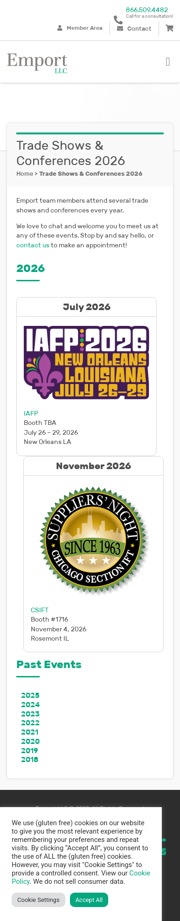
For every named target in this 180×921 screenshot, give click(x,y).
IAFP (31, 413)
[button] (168, 62)
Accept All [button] (89, 899)
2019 (29, 750)
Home (24, 174)
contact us (32, 245)
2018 (29, 759)
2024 (30, 704)
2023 (30, 713)
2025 (30, 695)
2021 (29, 732)
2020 (30, 741)
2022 (30, 722)
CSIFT (39, 610)
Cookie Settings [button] (38, 899)
